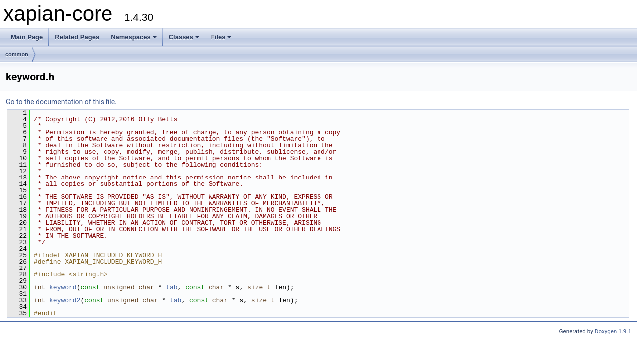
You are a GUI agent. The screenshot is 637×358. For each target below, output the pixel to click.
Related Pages (77, 37)
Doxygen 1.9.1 (613, 331)
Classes (184, 37)
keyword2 (64, 300)
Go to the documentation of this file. (61, 102)
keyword (63, 287)
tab (171, 287)
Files (221, 37)
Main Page (27, 37)
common (16, 54)
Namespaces (134, 37)
